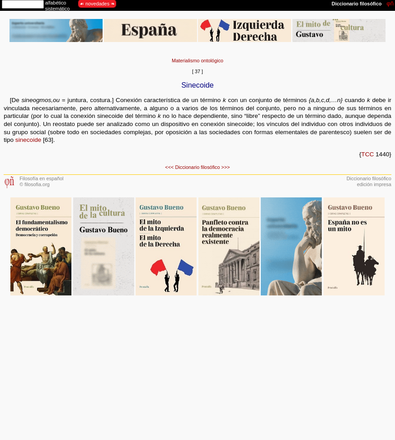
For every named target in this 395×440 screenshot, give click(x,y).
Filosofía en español (41, 178)
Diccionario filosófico (197, 167)
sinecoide (27, 139)
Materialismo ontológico (197, 60)
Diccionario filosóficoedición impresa (369, 181)
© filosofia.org (34, 184)
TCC (367, 154)
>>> (225, 167)
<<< (169, 167)
